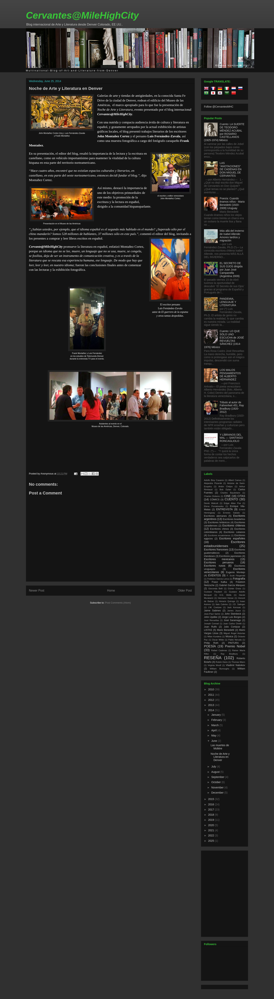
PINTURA (233, 643)
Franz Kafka (219, 582)
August (215, 771)
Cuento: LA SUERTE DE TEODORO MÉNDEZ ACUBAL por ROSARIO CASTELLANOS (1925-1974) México (224, 132)
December (217, 792)
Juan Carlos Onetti (232, 623)
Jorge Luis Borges (231, 617)
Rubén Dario (222, 662)
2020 (211, 825)
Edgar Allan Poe (232, 503)
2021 (211, 830)
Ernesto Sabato (231, 513)
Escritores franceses (216, 549)
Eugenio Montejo (235, 572)
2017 (211, 809)
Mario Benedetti (225, 630)
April (214, 730)
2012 (211, 699)
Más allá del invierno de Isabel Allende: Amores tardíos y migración (232, 235)
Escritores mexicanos (219, 559)
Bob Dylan (225, 489)
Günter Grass (234, 588)
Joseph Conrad (211, 623)
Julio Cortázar (232, 626)
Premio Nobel (235, 646)
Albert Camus (234, 480)
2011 (211, 694)
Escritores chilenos (233, 525)
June (214, 740)
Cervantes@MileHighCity (82, 15)
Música (229, 636)
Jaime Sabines (212, 610)
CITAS (241, 496)
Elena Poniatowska (213, 506)
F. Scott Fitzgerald (236, 575)
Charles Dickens (212, 496)
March (215, 725)
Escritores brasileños (234, 519)
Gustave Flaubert (213, 592)
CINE (227, 496)
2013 (211, 705)
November (217, 787)
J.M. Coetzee (215, 607)
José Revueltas (211, 620)
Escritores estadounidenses (224, 544)
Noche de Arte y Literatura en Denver (66, 88)
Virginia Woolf (214, 665)
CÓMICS (214, 499)
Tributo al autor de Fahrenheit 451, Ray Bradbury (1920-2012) (232, 407)
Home (111, 590)
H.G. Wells (225, 595)
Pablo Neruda (235, 640)
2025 (211, 840)
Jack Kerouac (234, 607)
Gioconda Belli (215, 588)
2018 (211, 814)
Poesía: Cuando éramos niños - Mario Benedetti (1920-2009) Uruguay (232, 203)
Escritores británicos (219, 522)
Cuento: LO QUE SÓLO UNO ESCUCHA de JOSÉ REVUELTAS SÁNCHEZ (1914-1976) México (224, 339)
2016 (211, 804)
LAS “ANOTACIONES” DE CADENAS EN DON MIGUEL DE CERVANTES (230, 169)
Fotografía (239, 578)
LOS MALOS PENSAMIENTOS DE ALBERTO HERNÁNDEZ (230, 374)
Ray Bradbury (229, 654)
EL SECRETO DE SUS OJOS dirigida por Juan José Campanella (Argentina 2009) (231, 269)
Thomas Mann (238, 662)
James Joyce (234, 610)
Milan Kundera (214, 636)
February (217, 719)
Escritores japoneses (230, 556)
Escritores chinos (219, 529)
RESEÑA (212, 657)
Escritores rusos (214, 565)
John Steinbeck (233, 613)
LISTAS (208, 630)
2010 (211, 689)
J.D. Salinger (239, 604)
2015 (211, 799)
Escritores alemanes (215, 516)
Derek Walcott (211, 503)
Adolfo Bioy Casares (214, 480)
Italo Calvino (222, 604)
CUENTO (231, 499)
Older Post (185, 590)
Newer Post (36, 590)
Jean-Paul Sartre (212, 614)
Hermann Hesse (226, 598)
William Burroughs (219, 669)
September (218, 777)
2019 (211, 819)
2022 (211, 835)
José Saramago (232, 620)
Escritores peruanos (219, 562)
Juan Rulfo (210, 626)
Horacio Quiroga (227, 601)
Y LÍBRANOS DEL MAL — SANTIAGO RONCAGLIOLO (231, 438)
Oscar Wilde (218, 640)
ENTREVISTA (224, 509)
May (214, 735)
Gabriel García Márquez (232, 585)
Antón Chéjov (225, 486)
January (216, 714)
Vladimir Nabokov (235, 665)
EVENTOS (214, 575)
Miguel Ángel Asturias (234, 633)
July (214, 766)
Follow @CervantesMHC (218, 106)
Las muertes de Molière (220, 747)
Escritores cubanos (234, 532)
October (216, 782)
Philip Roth (211, 643)
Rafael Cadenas (219, 650)
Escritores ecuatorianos (219, 535)
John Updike (210, 617)
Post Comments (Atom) (118, 602)
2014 (211, 710)
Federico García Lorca (218, 579)
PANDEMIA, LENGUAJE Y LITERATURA (228, 302)
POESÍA (210, 646)
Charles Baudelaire (230, 493)
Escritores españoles (232, 538)
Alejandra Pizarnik (213, 483)
